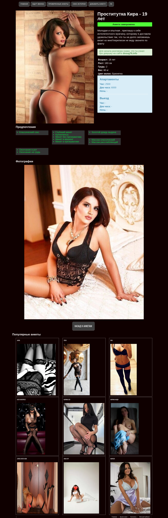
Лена (65, 340)
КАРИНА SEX (67, 399)
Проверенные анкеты (58, 4)
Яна (111, 340)
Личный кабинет (144, 517)
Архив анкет (124, 517)
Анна (18, 340)
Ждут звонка (38, 4)
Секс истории (79, 4)
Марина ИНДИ (114, 399)
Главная (24, 4)
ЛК (111, 4)
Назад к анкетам (83, 326)
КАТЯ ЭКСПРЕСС (21, 399)
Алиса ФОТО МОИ (22, 459)
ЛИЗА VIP (66, 459)
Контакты (133, 517)
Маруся (112, 459)
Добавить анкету (98, 4)
